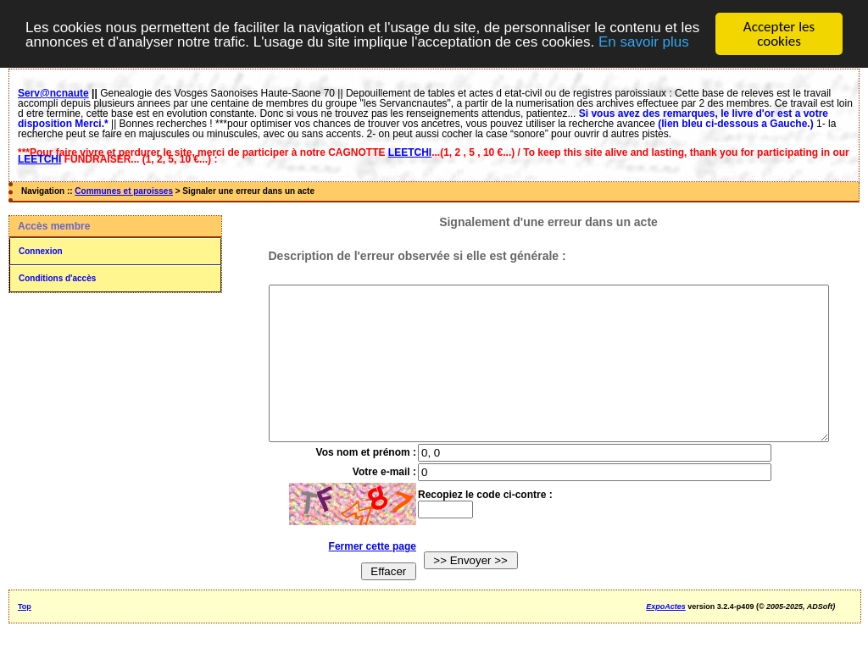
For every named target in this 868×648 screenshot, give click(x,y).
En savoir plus (643, 41)
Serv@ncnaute (53, 93)
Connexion (41, 251)
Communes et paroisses (124, 191)
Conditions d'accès (57, 278)
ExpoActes (666, 637)
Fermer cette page (359, 577)
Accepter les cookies (779, 34)
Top (24, 637)
